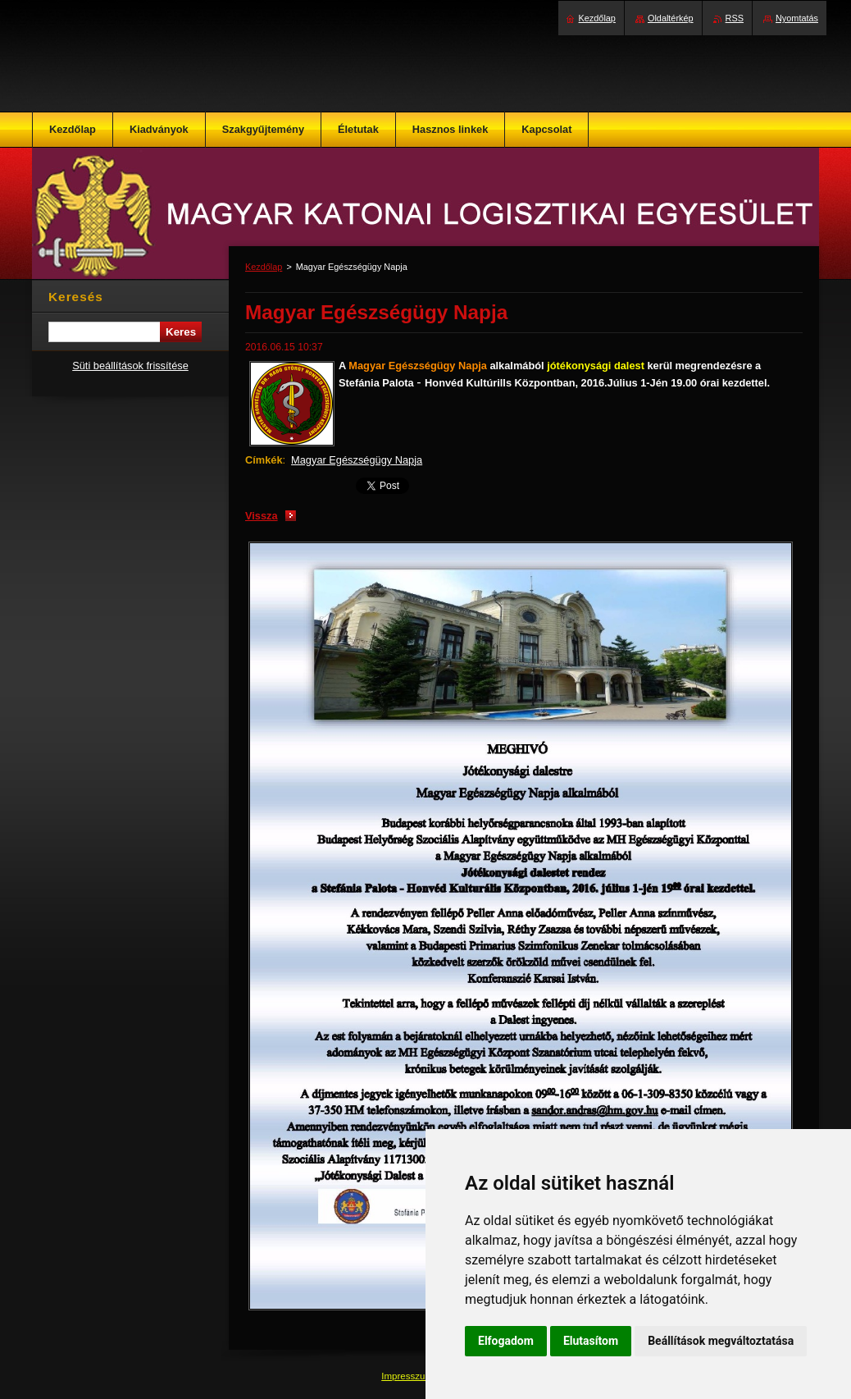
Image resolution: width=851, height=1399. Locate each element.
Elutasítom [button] (590, 1340)
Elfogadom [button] (506, 1340)
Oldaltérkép (671, 18)
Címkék (264, 460)
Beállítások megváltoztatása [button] (721, 1340)
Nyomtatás (797, 18)
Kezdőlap (263, 267)
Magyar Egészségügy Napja (356, 460)
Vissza (261, 516)
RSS (735, 18)
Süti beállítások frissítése (130, 365)
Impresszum (408, 1376)
